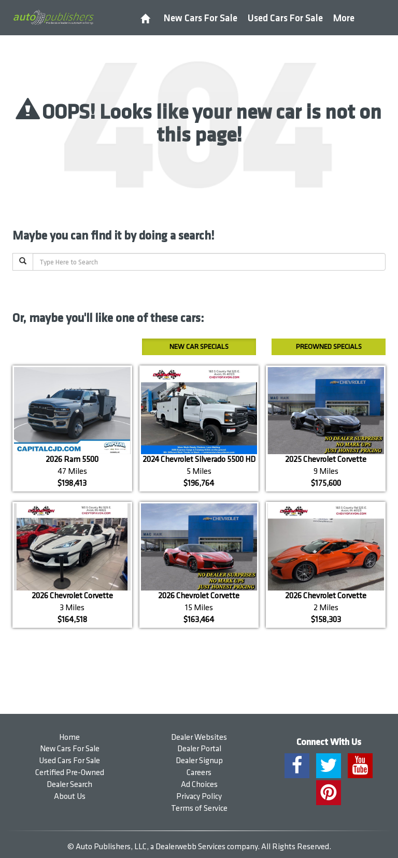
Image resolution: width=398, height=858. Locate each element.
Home (69, 737)
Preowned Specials (329, 346)
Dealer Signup (199, 761)
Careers (199, 773)
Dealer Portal (199, 749)
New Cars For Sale (200, 18)
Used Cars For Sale (285, 18)
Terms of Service (199, 808)
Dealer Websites (199, 737)
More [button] (343, 18)
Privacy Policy (199, 796)
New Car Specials (199, 346)
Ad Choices (199, 785)
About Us (70, 796)
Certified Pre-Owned (69, 773)
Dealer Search (69, 785)
